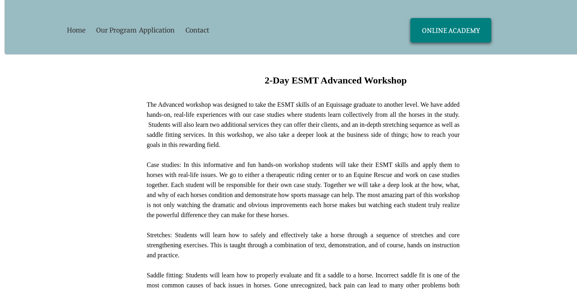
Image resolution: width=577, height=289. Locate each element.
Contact (197, 30)
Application (157, 30)
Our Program (116, 30)
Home (76, 30)
